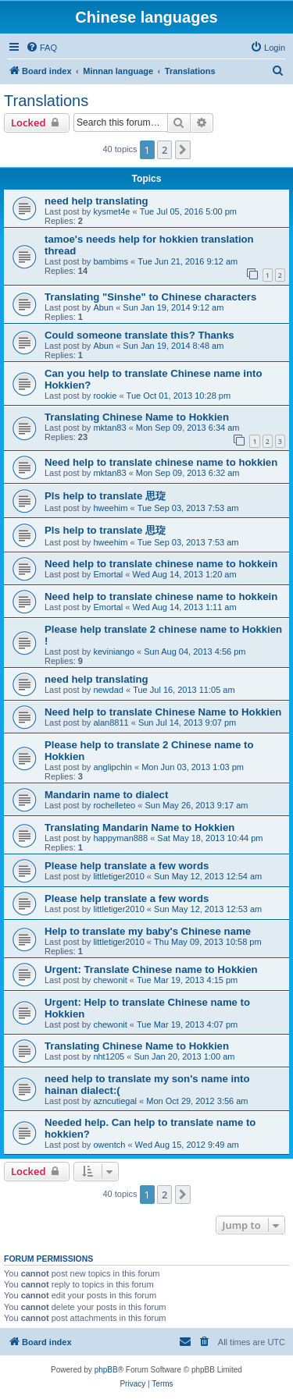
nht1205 (108, 1056)
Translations (46, 100)
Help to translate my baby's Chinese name (148, 931)
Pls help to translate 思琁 (105, 496)
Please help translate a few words (127, 866)
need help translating (96, 201)
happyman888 (120, 838)
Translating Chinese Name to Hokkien (137, 417)
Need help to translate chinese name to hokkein (161, 564)
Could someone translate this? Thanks (139, 335)
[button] (183, 149)
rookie (104, 395)
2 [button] (164, 150)
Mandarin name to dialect (106, 795)
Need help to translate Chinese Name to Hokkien (163, 712)
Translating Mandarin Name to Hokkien (139, 827)
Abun (103, 307)
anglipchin (112, 767)
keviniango (113, 651)
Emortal (108, 574)
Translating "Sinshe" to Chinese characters (150, 297)
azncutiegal (115, 1101)
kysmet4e (111, 211)
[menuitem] (41, 47)
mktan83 (109, 427)
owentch (109, 1144)
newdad (108, 689)
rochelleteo (114, 805)
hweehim (110, 508)
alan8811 (110, 722)
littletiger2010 (118, 876)
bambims (110, 261)
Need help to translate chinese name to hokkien (161, 462)
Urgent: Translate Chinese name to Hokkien (151, 969)
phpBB (106, 1369)
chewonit (110, 980)
